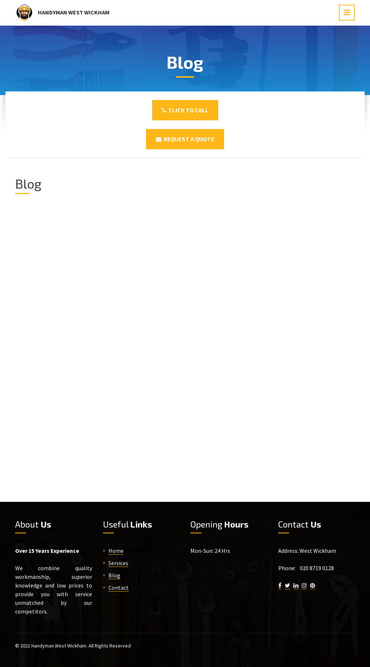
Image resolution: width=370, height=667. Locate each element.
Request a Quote (185, 138)
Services (118, 563)
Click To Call (185, 110)
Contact (118, 587)
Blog (114, 575)
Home (116, 550)
